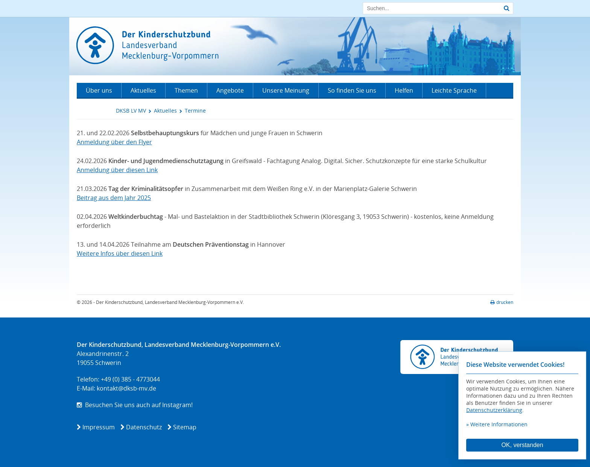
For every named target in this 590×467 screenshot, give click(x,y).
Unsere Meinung (285, 90)
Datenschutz (144, 427)
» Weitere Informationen (497, 424)
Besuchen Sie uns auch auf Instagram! (135, 405)
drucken (501, 302)
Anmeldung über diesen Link (117, 170)
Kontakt (96, 105)
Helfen (404, 90)
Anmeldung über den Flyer (114, 142)
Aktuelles (143, 90)
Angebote (230, 90)
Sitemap (184, 427)
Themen (186, 90)
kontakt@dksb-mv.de (126, 388)
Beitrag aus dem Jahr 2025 (114, 198)
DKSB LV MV (131, 110)
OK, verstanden (522, 445)
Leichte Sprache (454, 90)
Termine (195, 110)
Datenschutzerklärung (494, 410)
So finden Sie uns (352, 90)
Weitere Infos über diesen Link (120, 253)
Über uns (99, 90)
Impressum (98, 427)
